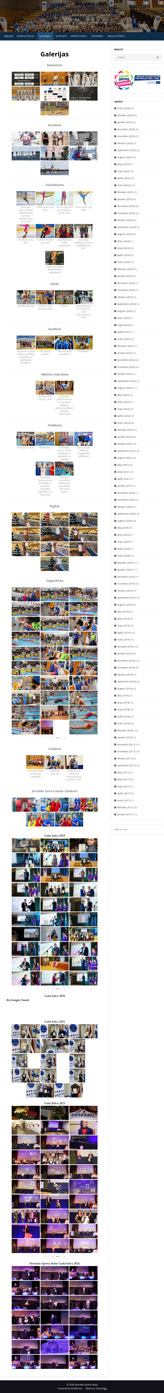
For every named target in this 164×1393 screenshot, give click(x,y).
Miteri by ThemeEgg (96, 1388)
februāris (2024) (125, 269)
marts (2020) (124, 555)
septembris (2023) (126, 304)
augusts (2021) (125, 457)
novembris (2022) (126, 366)
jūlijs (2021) (123, 464)
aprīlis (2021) (123, 478)
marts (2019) (124, 639)
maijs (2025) (123, 171)
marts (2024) (124, 262)
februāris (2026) (125, 115)
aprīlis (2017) (123, 793)
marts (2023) (124, 339)
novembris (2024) (126, 213)
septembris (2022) (126, 380)
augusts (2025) (125, 157)
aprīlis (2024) (123, 255)
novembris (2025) (126, 136)
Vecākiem (96, 36)
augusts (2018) (125, 688)
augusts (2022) (125, 387)
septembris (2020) (126, 513)
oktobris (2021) (125, 443)
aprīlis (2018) (123, 716)
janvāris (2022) (124, 436)
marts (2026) (124, 108)
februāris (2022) (125, 429)
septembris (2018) (126, 681)
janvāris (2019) (124, 653)
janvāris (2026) (124, 122)
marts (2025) (124, 185)
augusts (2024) (125, 234)
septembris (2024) (126, 227)
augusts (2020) (125, 520)
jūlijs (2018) (123, 695)
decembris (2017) (126, 744)
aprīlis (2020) (123, 548)
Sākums (8, 36)
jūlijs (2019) (123, 611)
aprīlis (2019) (123, 632)
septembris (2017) (126, 765)
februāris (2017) (125, 807)
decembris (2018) (126, 660)
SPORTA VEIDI (78, 36)
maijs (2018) (123, 709)
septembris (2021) (126, 450)
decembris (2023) (126, 283)
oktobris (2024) (125, 220)
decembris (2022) (126, 359)
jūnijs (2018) (123, 702)
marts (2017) (124, 800)
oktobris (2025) (125, 143)
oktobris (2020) (125, 506)
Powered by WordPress (70, 1388)
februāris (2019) (125, 646)
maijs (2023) (123, 325)
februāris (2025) (125, 192)
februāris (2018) (125, 730)
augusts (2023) (125, 311)
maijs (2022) (123, 408)
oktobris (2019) (125, 590)
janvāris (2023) (124, 353)
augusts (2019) (125, 604)
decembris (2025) (126, 129)
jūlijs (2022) (123, 394)
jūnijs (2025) (123, 164)
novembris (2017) (126, 751)
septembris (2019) (126, 597)
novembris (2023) (126, 290)
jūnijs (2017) (123, 779)
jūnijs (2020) (123, 534)
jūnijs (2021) (123, 471)
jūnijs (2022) (123, 401)
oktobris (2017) (125, 758)
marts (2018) (124, 723)
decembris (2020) (126, 492)
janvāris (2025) (124, 199)
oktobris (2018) (125, 674)
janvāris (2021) (124, 485)
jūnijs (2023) (123, 317)
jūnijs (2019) (123, 618)
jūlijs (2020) (123, 527)
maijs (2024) (123, 248)
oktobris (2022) (125, 373)
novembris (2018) (126, 667)
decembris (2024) (126, 206)
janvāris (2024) (124, 276)
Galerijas (44, 36)
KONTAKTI (61, 36)
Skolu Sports (116, 36)
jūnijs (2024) (123, 241)
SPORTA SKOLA (25, 36)
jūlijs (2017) (123, 772)
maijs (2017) (123, 786)
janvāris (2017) (124, 814)
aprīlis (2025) (123, 178)
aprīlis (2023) (123, 331)
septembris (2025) (126, 150)
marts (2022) (124, 422)
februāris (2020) (125, 562)
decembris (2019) (126, 576)
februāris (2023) (125, 345)
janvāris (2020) (124, 569)
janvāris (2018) (124, 737)
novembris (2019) (126, 583)
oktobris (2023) (125, 297)
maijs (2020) (123, 541)
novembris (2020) (126, 499)
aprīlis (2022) (123, 415)
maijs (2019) (123, 625)
